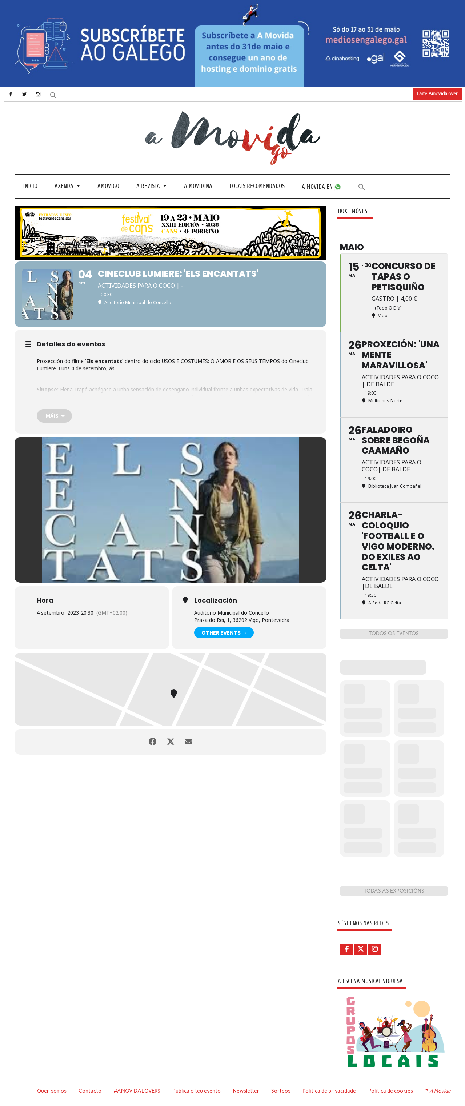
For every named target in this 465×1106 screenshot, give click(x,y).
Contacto (90, 1091)
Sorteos (280, 1091)
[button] (53, 94)
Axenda (64, 186)
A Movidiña (198, 186)
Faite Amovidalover (437, 93)
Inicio (30, 186)
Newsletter (246, 1091)
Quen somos (52, 1091)
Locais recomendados (257, 186)
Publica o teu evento (196, 1091)
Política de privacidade (329, 1091)
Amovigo (108, 186)
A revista (148, 186)
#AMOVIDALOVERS (137, 1091)
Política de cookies (390, 1091)
